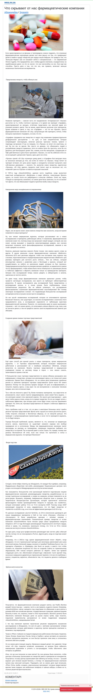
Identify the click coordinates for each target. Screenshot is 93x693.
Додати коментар (11, 680)
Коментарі (13, 676)
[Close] (90, 686)
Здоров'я (24, 12)
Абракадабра (11, 12)
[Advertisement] (78, 41)
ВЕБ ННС (46, 691)
